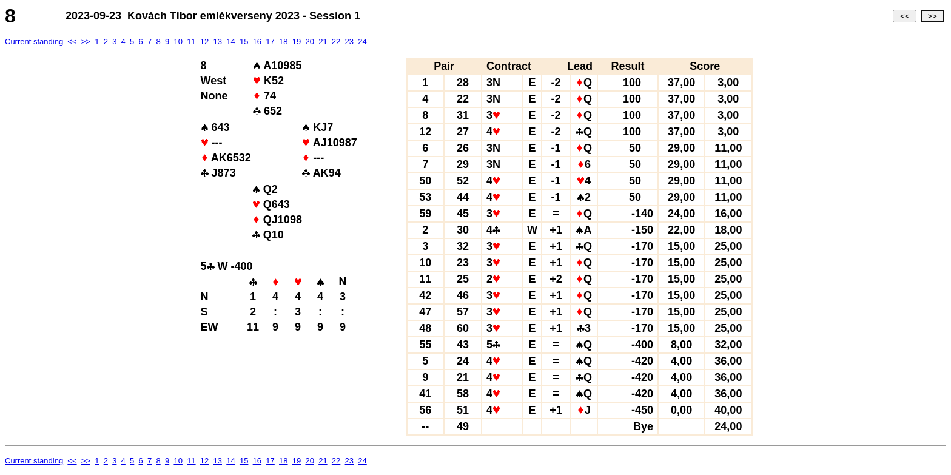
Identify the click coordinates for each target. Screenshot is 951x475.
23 (349, 41)
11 (191, 41)
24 (362, 41)
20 (309, 41)
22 (336, 41)
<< (905, 16)
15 (244, 41)
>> (932, 16)
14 (230, 41)
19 (296, 41)
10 (177, 41)
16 (257, 41)
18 (283, 41)
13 (217, 41)
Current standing (34, 41)
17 (270, 41)
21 (322, 41)
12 (204, 41)
